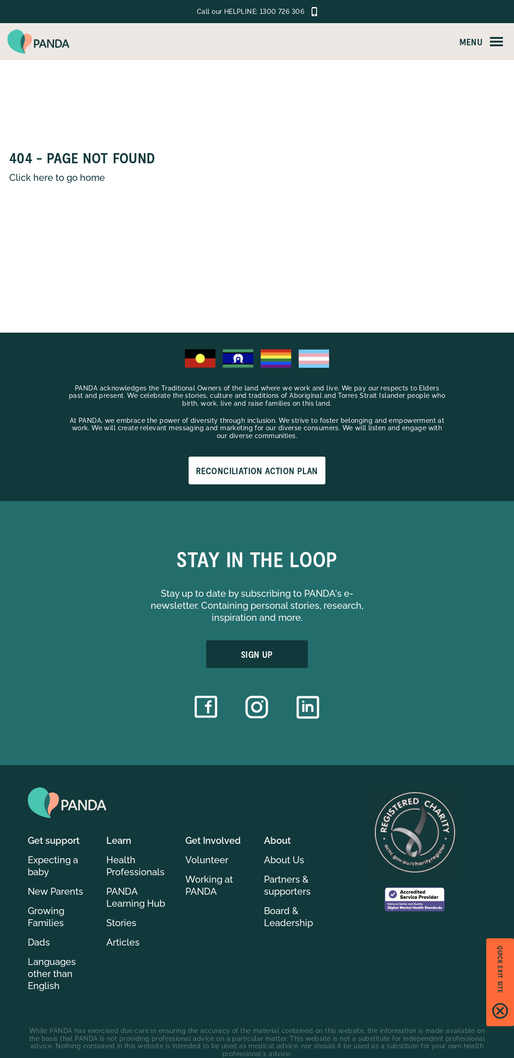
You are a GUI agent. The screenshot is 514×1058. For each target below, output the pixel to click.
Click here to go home (57, 177)
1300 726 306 (282, 11)
